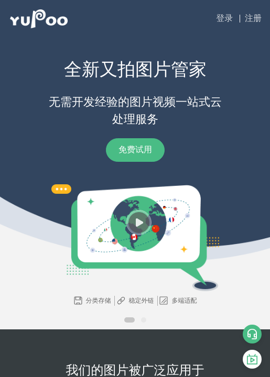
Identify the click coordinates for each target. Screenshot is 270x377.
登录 (224, 18)
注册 (253, 18)
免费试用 (135, 149)
